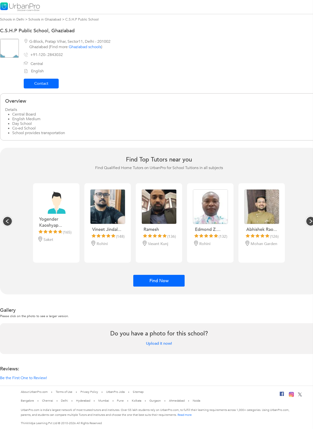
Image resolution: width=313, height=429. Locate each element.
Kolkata (136, 401)
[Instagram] (291, 396)
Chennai (47, 401)
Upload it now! (159, 343)
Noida (197, 401)
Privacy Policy (89, 392)
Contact (41, 83)
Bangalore (27, 401)
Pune (120, 401)
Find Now (159, 281)
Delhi (64, 401)
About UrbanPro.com (34, 392)
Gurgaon (155, 401)
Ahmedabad (177, 401)
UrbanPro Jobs (115, 392)
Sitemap (138, 392)
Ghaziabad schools (85, 47)
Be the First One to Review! (23, 378)
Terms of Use (64, 392)
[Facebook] (282, 396)
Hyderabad (83, 401)
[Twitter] (300, 395)
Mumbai (103, 401)
